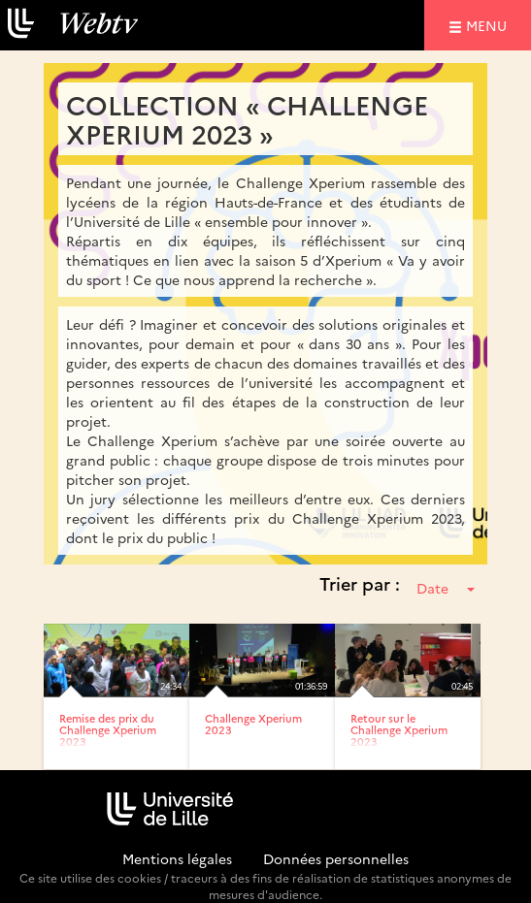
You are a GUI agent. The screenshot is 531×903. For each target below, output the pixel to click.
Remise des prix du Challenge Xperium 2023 (107, 730)
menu (489, 25)
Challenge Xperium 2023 (253, 724)
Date (445, 587)
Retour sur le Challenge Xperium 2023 (399, 730)
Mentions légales (177, 858)
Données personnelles (336, 858)
